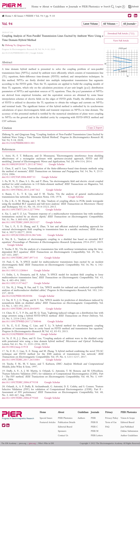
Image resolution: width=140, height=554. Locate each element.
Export (99, 128)
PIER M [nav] (94, 431)
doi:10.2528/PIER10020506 (17, 296)
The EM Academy (8, 443)
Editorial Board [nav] (65, 427)
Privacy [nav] (109, 412)
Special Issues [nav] (46, 418)
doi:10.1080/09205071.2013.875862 (22, 164)
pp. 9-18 (50, 16)
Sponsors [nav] (62, 431)
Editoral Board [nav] (127, 422)
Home (8, 16)
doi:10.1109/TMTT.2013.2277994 (20, 209)
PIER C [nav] (94, 427)
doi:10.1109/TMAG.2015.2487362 (21, 190)
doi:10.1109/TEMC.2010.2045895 (21, 309)
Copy (90, 128)
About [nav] (47, 6)
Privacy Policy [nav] (111, 418)
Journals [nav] (75, 6)
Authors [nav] (81, 418)
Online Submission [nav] (129, 431)
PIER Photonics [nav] (92, 6)
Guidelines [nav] (60, 6)
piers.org (22, 443)
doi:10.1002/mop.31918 (15, 347)
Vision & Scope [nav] (128, 418)
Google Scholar (36, 53)
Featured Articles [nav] (47, 422)
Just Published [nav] (127, 427)
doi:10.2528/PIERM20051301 (15, 53)
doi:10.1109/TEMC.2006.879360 (20, 398)
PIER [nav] (93, 418)
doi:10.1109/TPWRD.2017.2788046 (21, 321)
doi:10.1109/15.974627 (15, 283)
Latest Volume (90, 24)
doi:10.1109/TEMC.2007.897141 (20, 258)
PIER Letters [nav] (97, 436)
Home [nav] (36, 6)
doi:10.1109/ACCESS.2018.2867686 (21, 235)
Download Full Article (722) (121, 34)
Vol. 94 (39, 16)
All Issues (18, 16)
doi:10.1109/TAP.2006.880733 (18, 177)
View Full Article (121, 41)
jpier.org (32, 443)
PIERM (29, 16)
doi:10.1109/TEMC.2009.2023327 (21, 222)
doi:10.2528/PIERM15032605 (18, 334)
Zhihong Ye (10, 45)
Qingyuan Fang (24, 45)
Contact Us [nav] (63, 436)
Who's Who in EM (46, 443)
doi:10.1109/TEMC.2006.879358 (20, 382)
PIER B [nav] (94, 422)
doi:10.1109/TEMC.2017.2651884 (21, 360)
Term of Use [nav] (111, 422)
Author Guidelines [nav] (129, 436)
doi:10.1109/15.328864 (15, 270)
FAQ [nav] (107, 427)
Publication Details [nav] (66, 422)
